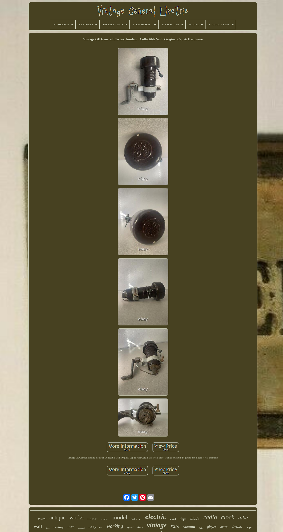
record (81, 528)
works (76, 517)
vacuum (189, 527)
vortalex (104, 519)
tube (243, 517)
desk (140, 527)
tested (41, 519)
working (115, 526)
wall (38, 526)
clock (227, 517)
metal (173, 519)
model (119, 517)
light (201, 528)
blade (194, 518)
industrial (136, 519)
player (211, 527)
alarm (224, 527)
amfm (249, 527)
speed (130, 527)
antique (57, 518)
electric (155, 517)
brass (237, 526)
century (59, 527)
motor (91, 518)
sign (183, 518)
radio (210, 517)
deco (48, 528)
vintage (157, 525)
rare (175, 526)
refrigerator (95, 527)
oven (71, 527)
